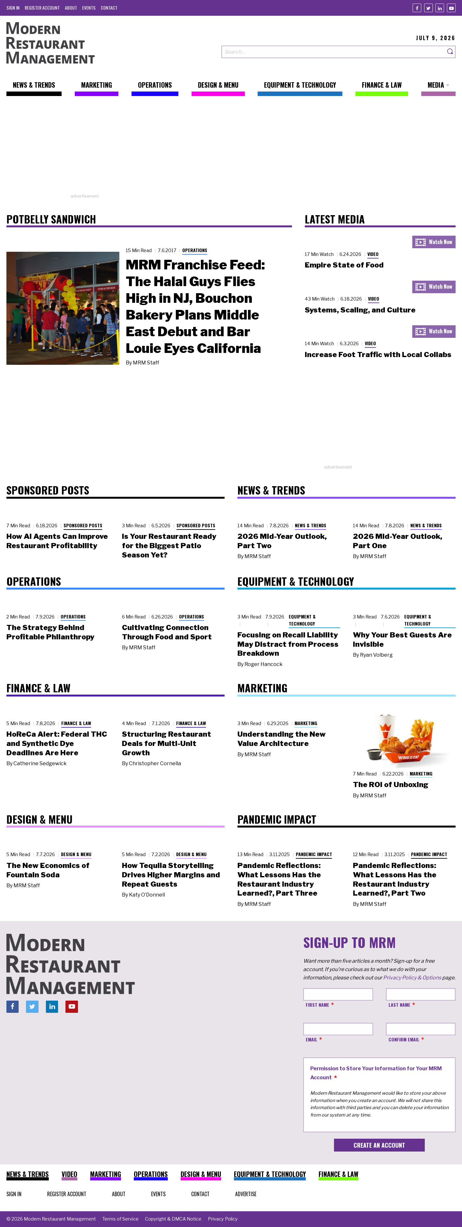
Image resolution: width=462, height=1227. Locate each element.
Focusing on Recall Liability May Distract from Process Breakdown (287, 644)
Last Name (399, 1004)
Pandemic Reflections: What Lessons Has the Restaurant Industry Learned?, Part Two (394, 879)
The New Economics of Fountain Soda (48, 870)
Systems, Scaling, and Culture (360, 309)
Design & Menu (76, 854)
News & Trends (310, 525)
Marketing (306, 723)
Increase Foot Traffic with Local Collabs (378, 354)
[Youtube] (451, 8)
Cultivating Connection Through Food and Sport (167, 632)
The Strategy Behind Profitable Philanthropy (50, 632)
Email (311, 1039)
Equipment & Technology (302, 620)
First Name (317, 1004)
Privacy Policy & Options (412, 978)
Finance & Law (76, 723)
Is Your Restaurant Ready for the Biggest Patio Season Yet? (169, 545)
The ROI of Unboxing (390, 784)
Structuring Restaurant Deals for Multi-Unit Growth (166, 743)
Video (373, 253)
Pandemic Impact (314, 854)
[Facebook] (417, 8)
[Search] (450, 52)
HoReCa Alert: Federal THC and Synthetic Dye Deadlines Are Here (56, 743)
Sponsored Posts (83, 525)
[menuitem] (13, 7)
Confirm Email (404, 1039)
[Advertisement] (231, 148)
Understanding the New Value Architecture (281, 739)
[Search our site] (333, 52)
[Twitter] (428, 8)
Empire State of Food (344, 264)
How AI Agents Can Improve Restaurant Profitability (57, 541)
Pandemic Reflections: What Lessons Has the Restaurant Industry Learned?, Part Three (279, 879)
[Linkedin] (439, 8)
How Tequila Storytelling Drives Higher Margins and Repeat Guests (171, 875)
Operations (194, 250)
